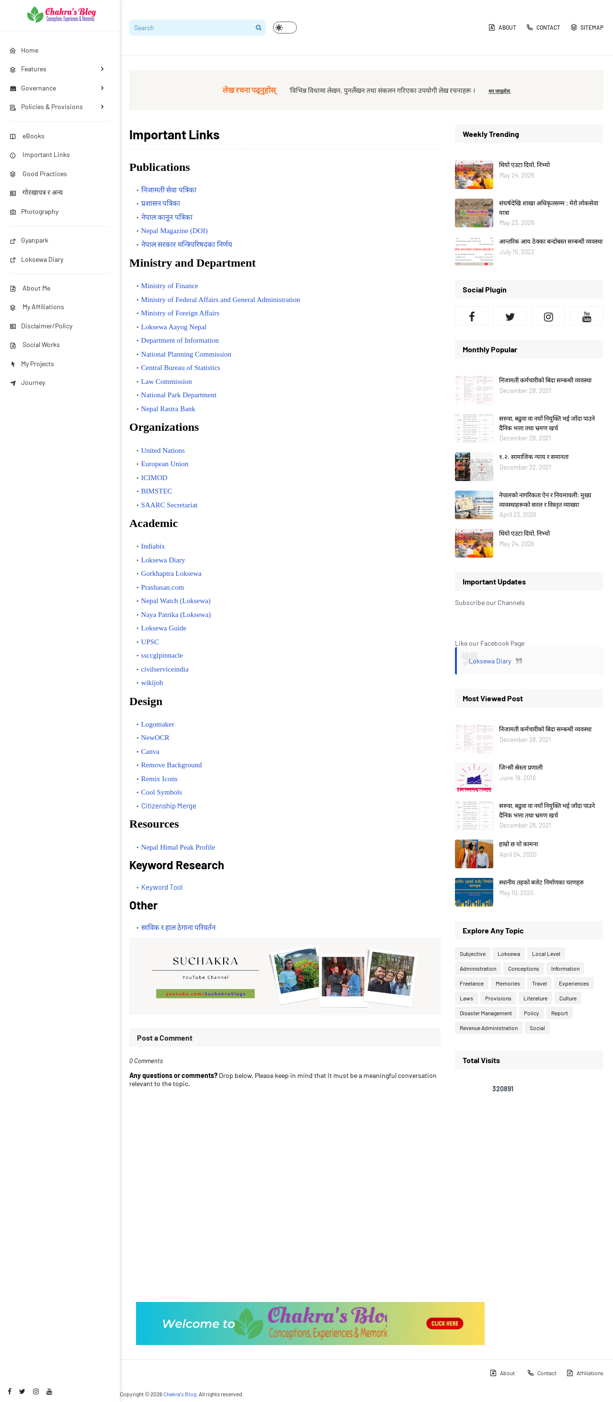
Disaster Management (486, 1012)
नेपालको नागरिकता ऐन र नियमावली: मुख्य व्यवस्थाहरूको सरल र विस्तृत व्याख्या (545, 499)
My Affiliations (37, 307)
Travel (539, 983)
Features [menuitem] (28, 69)
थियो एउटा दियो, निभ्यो (524, 164)
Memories (508, 983)
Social (537, 1027)
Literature (535, 998)
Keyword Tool (161, 887)
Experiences (574, 983)
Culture (568, 998)
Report (559, 1012)
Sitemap (586, 27)
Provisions (498, 998)
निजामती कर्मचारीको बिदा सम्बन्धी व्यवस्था (545, 380)
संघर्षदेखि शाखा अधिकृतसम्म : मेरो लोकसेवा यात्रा (548, 207)
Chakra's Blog (179, 1394)
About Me (30, 288)
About (502, 27)
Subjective (473, 953)
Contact (543, 27)
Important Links (40, 154)
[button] (285, 28)
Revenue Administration (489, 1027)
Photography (34, 211)
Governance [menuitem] (33, 88)
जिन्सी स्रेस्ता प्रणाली (521, 767)
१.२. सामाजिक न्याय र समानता (533, 456)
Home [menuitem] (24, 50)
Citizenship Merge (168, 805)
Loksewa (509, 953)
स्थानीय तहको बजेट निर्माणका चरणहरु (541, 882)
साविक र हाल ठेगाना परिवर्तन (178, 927)
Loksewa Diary (36, 259)
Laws (466, 998)
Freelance (472, 983)
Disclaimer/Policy (41, 326)
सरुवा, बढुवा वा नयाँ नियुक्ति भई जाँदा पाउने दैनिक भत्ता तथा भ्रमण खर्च (547, 423)
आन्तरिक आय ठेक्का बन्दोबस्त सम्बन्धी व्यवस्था (550, 241)
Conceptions (523, 968)
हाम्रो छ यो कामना (518, 844)
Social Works (35, 344)
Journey (27, 382)
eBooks (27, 136)
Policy (531, 1012)
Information (565, 968)
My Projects (32, 363)
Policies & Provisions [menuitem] (46, 106)
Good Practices (38, 173)
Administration (478, 968)
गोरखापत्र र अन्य (36, 192)
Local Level (546, 953)
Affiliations (584, 1373)
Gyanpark (29, 240)
